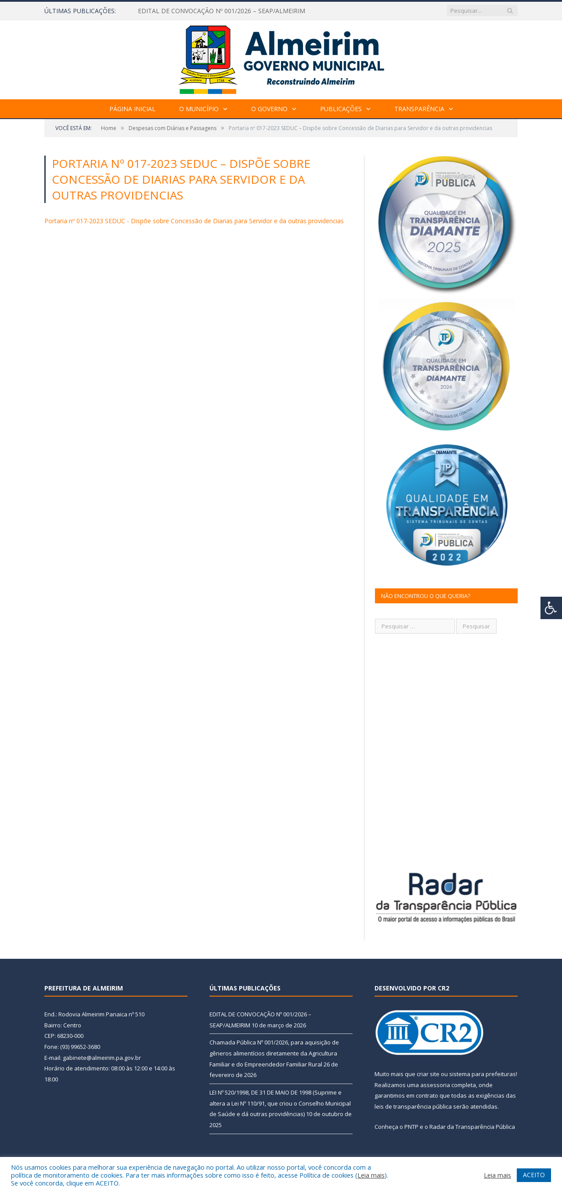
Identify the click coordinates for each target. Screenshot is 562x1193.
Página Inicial (132, 109)
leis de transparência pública (413, 1106)
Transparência (419, 109)
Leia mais (371, 1175)
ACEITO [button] (534, 1175)
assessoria (435, 1085)
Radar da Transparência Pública (472, 1127)
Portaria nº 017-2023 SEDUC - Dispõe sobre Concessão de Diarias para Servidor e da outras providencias (194, 221)
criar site (428, 1074)
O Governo (269, 109)
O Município (199, 109)
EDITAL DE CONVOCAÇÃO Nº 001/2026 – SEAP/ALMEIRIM (221, 11)
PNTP (411, 1127)
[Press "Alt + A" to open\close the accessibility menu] (551, 608)
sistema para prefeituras (482, 1074)
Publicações (341, 109)
